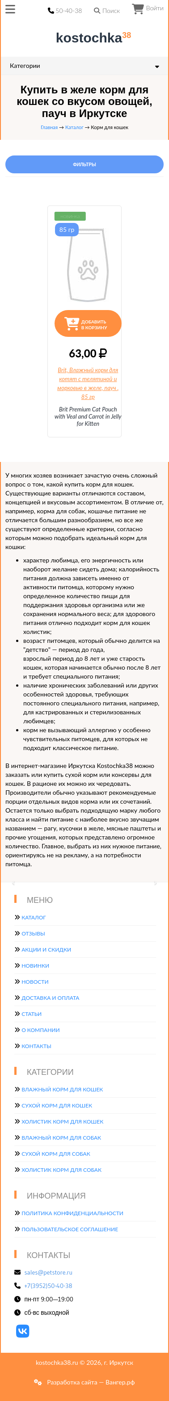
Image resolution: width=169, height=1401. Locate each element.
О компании (40, 1030)
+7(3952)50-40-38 (48, 1286)
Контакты (36, 1046)
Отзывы (33, 933)
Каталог (74, 127)
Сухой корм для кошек (56, 1105)
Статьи (31, 1014)
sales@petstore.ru (49, 1272)
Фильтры (84, 164)
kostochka (86, 37)
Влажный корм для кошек (62, 1089)
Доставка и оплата (50, 997)
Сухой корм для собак (55, 1153)
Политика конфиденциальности (72, 1213)
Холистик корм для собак (61, 1169)
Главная (49, 127)
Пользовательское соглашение (69, 1229)
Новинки (35, 965)
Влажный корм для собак (61, 1137)
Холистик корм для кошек (62, 1121)
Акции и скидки (46, 949)
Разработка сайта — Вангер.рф (90, 1382)
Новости (34, 981)
